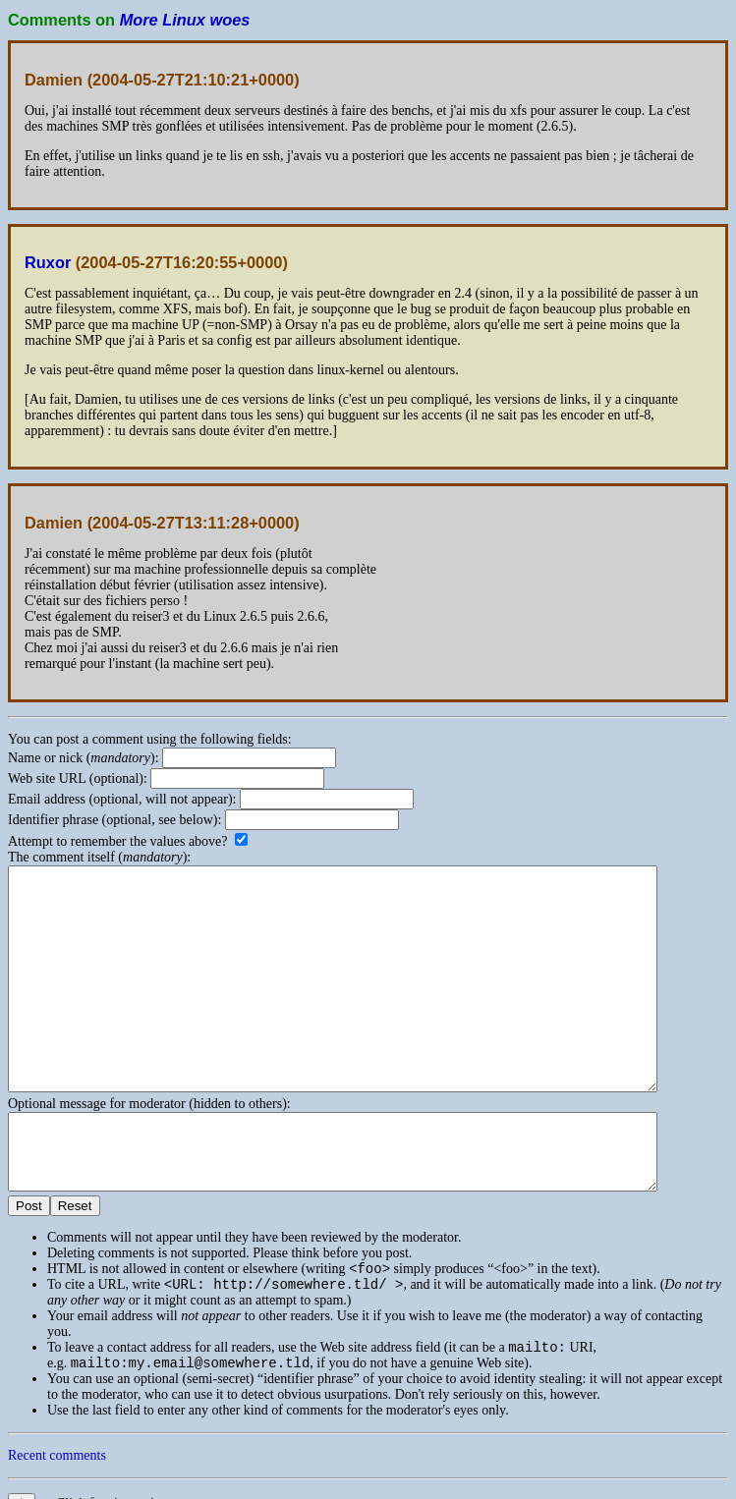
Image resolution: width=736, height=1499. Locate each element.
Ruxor (48, 262)
